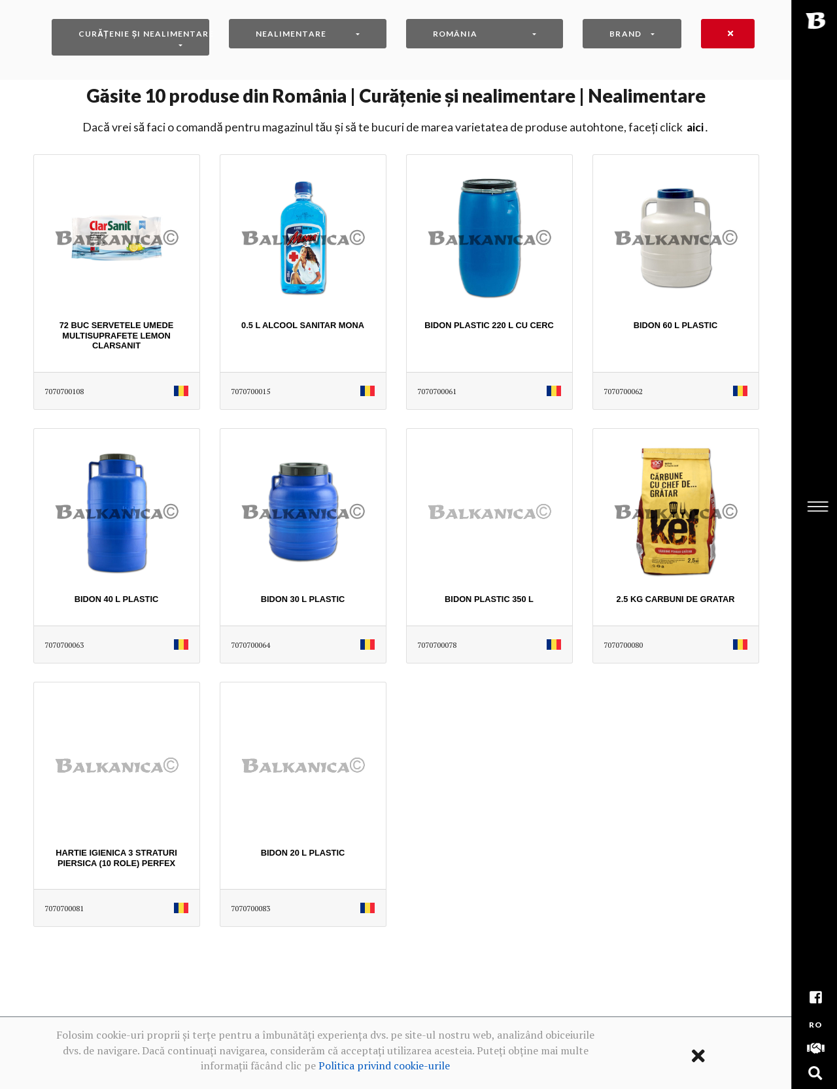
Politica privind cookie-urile (384, 1065)
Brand (625, 34)
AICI (695, 127)
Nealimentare (291, 34)
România (455, 34)
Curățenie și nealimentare (143, 34)
